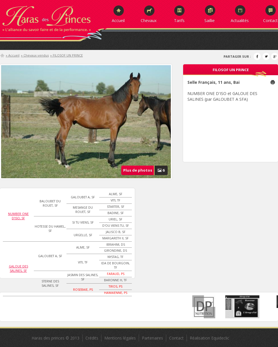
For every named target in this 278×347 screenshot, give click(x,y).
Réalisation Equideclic (209, 338)
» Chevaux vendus (35, 55)
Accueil (118, 20)
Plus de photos (145, 170)
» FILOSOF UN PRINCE (66, 55)
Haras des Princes (53, 17)
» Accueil (12, 55)
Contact (270, 20)
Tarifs (179, 20)
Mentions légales (120, 338)
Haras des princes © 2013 (55, 338)
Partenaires (152, 338)
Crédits (91, 338)
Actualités (240, 20)
